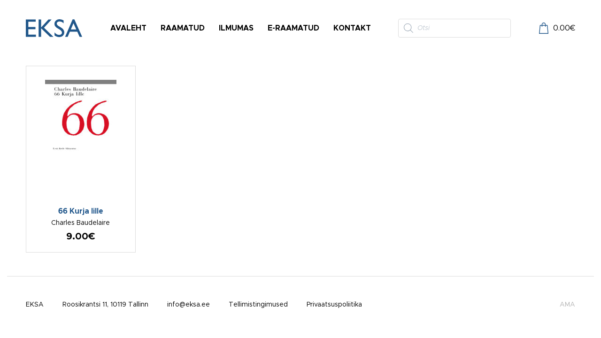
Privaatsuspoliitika (334, 304)
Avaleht (128, 28)
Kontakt (352, 28)
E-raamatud (293, 28)
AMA (567, 304)
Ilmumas (236, 28)
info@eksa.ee (188, 304)
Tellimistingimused (258, 304)
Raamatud (183, 28)
